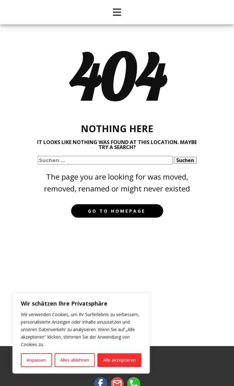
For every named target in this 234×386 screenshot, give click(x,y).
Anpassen (36, 360)
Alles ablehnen (74, 360)
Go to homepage (117, 211)
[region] (81, 333)
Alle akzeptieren (119, 360)
